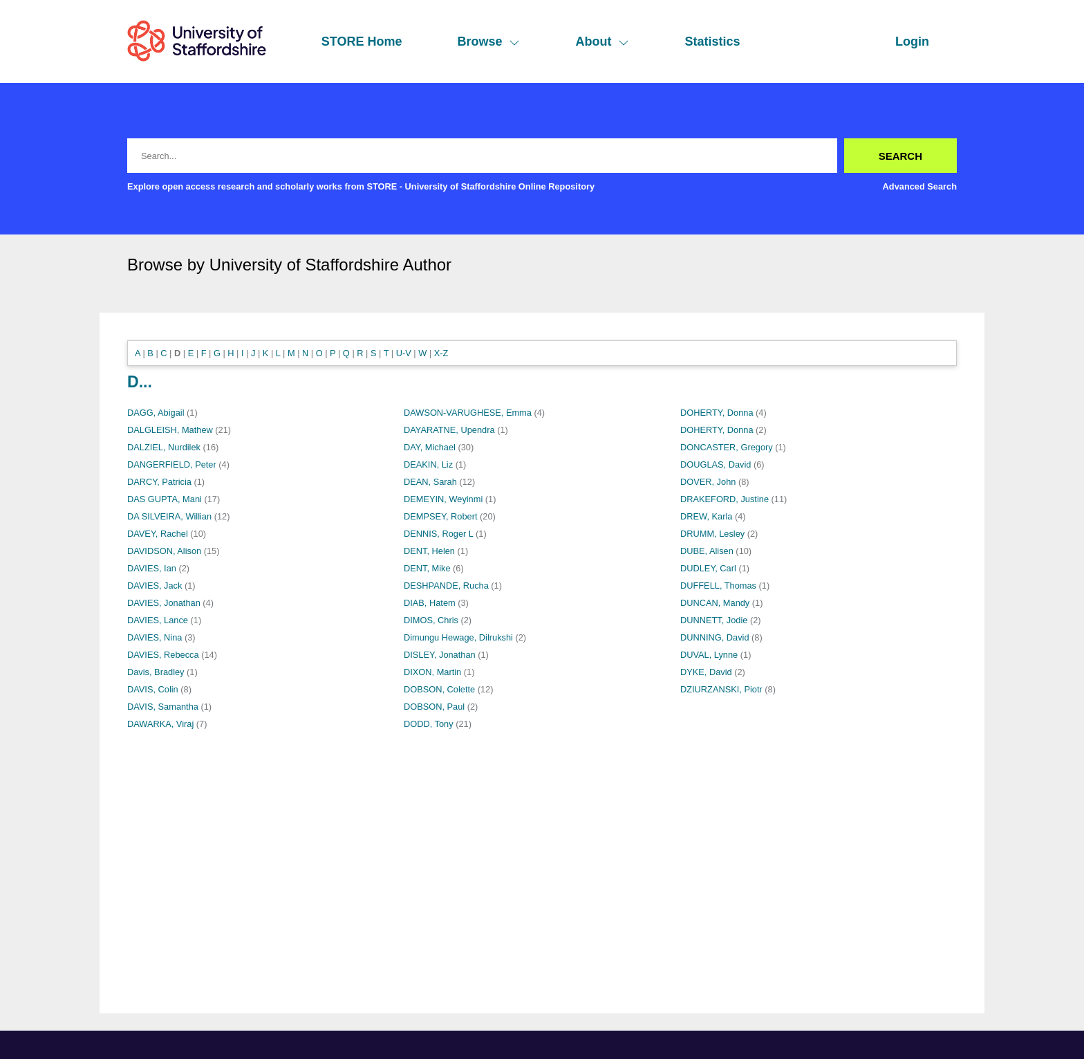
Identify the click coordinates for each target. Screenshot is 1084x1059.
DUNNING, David (714, 637)
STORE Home (361, 41)
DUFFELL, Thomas (718, 585)
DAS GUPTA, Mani (164, 499)
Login (912, 41)
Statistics (712, 41)
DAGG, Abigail (156, 412)
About (602, 41)
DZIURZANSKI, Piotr (721, 689)
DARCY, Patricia (159, 482)
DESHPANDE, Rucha (446, 585)
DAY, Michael (430, 447)
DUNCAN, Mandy (714, 603)
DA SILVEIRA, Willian (169, 516)
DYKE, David (706, 672)
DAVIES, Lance (157, 620)
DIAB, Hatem (430, 603)
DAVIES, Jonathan (163, 603)
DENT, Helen (429, 551)
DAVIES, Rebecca (163, 655)
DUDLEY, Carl (708, 568)
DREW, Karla (706, 516)
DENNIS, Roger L (439, 533)
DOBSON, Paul (434, 706)
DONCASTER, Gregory (726, 447)
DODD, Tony (429, 724)
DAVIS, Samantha (162, 706)
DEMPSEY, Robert (440, 516)
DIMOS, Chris (431, 620)
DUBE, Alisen (706, 551)
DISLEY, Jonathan (440, 655)
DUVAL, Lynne (709, 655)
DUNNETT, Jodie (713, 620)
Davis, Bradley (156, 672)
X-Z (441, 353)
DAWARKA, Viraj (160, 724)
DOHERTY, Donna (717, 412)
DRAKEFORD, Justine (724, 499)
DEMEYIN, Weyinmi (443, 499)
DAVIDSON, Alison (164, 551)
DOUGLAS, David (715, 464)
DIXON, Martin (432, 672)
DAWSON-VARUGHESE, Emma (468, 412)
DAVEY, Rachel (157, 533)
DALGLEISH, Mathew (170, 430)
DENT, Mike (427, 568)
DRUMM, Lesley (712, 533)
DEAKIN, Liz (428, 464)
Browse (488, 41)
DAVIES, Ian (151, 568)
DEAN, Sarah (430, 482)
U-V (403, 353)
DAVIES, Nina (154, 637)
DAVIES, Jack (154, 585)
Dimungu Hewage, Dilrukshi (458, 637)
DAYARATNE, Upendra (449, 430)
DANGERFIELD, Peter (171, 464)
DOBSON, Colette (439, 689)
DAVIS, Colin (152, 689)
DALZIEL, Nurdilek (163, 447)
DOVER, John (708, 482)
